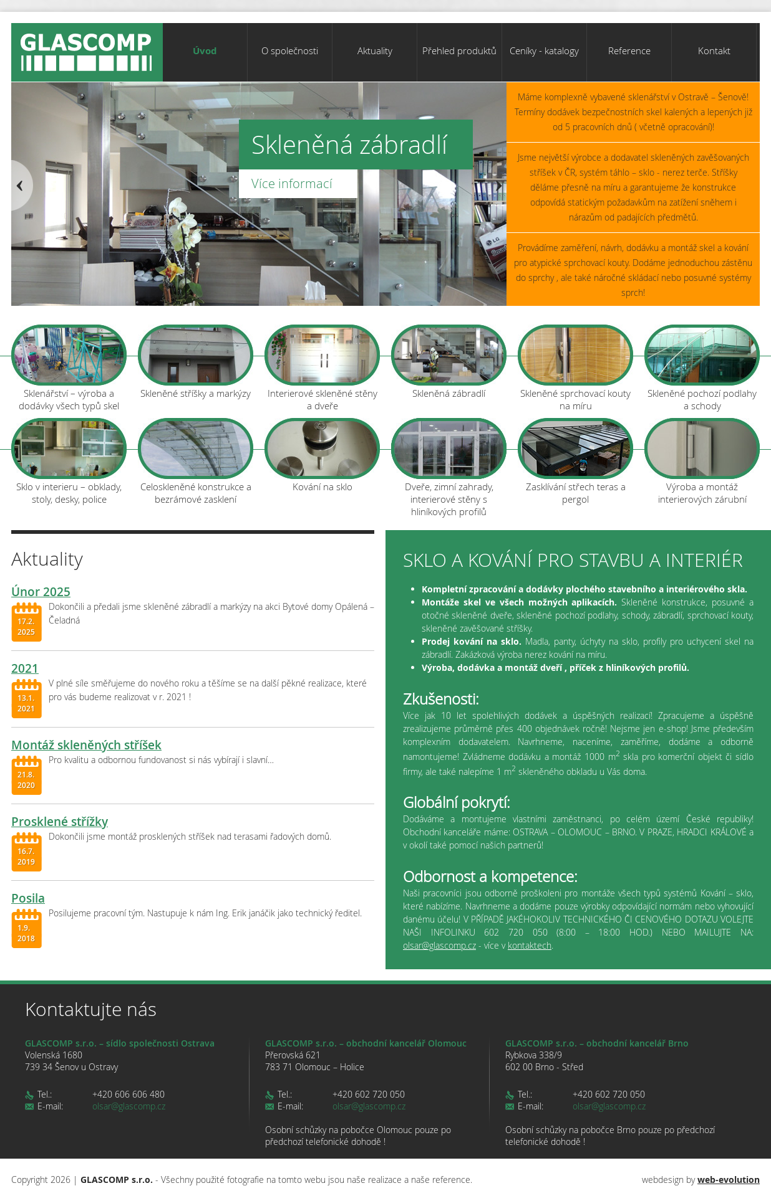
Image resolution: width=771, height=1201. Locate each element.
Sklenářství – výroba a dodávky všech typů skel (69, 368)
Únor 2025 (40, 592)
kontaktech (529, 945)
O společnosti (289, 50)
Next (496, 185)
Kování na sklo (322, 455)
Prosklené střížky (59, 822)
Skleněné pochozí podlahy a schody (702, 368)
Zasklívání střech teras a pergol (575, 461)
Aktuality (374, 50)
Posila (28, 898)
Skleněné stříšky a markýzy (195, 362)
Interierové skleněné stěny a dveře (322, 368)
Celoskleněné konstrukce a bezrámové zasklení (195, 461)
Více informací (291, 183)
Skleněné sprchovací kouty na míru (575, 368)
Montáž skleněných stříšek (86, 745)
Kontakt (714, 50)
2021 (25, 668)
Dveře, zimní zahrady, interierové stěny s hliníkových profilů (449, 464)
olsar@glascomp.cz (439, 945)
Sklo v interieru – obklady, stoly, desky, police (69, 461)
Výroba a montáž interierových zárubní (702, 461)
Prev (22, 185)
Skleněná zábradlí (449, 362)
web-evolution (728, 1179)
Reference (629, 50)
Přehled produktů (459, 50)
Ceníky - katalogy (544, 50)
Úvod (205, 50)
